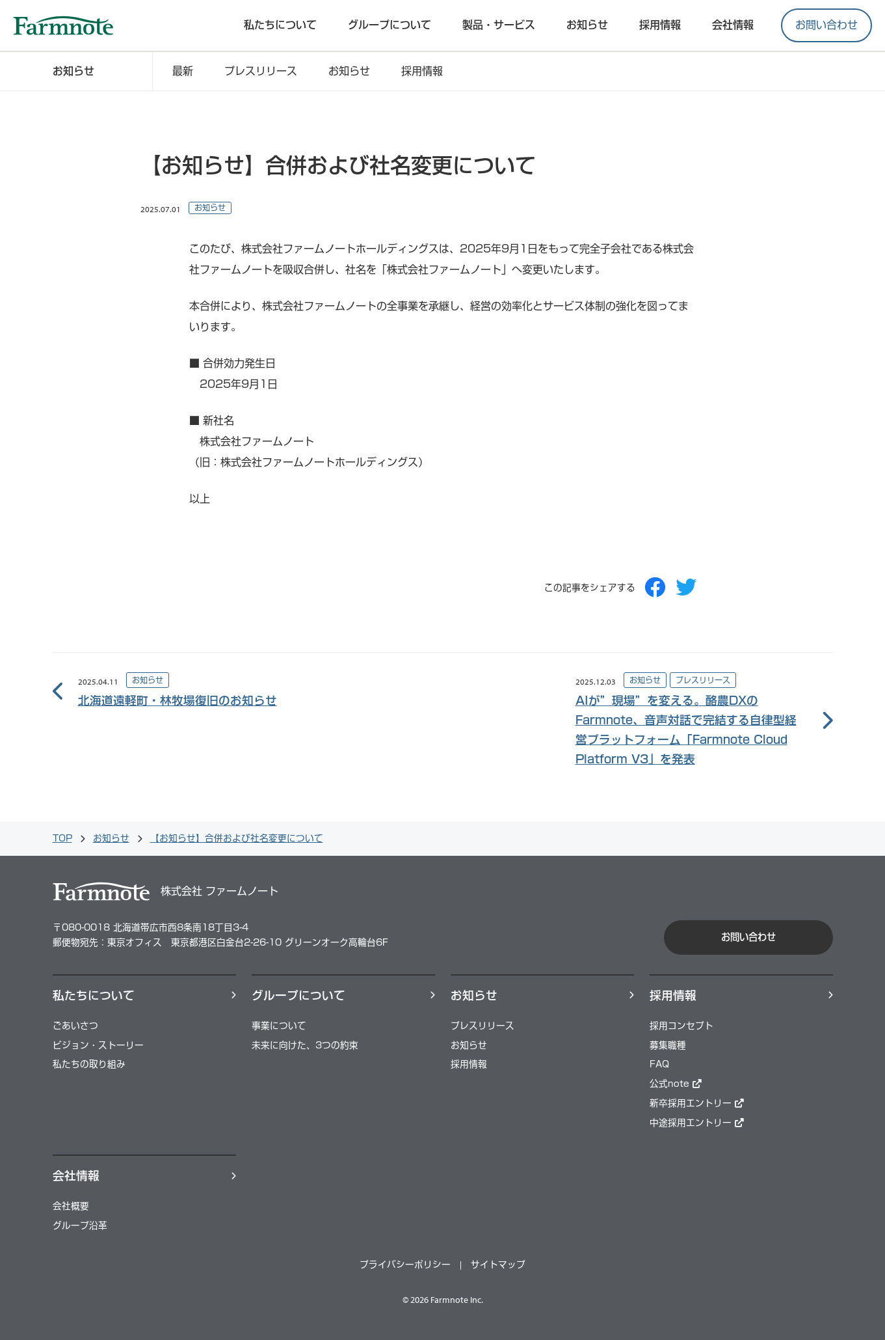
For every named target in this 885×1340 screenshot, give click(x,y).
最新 (182, 71)
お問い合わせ (826, 25)
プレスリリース (260, 71)
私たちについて (280, 25)
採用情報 (422, 71)
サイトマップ (498, 1264)
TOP (62, 838)
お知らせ (587, 25)
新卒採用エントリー (697, 1103)
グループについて (389, 25)
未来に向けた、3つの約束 (305, 1045)
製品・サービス (498, 25)
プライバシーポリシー (405, 1264)
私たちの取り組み (89, 1064)
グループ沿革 (80, 1225)
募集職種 (668, 1045)
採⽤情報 (660, 25)
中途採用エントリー (697, 1122)
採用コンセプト (681, 1025)
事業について (279, 1025)
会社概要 (71, 1205)
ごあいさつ (75, 1025)
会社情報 (733, 25)
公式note (676, 1083)
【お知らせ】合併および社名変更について (236, 838)
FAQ (659, 1064)
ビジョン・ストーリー (98, 1045)
